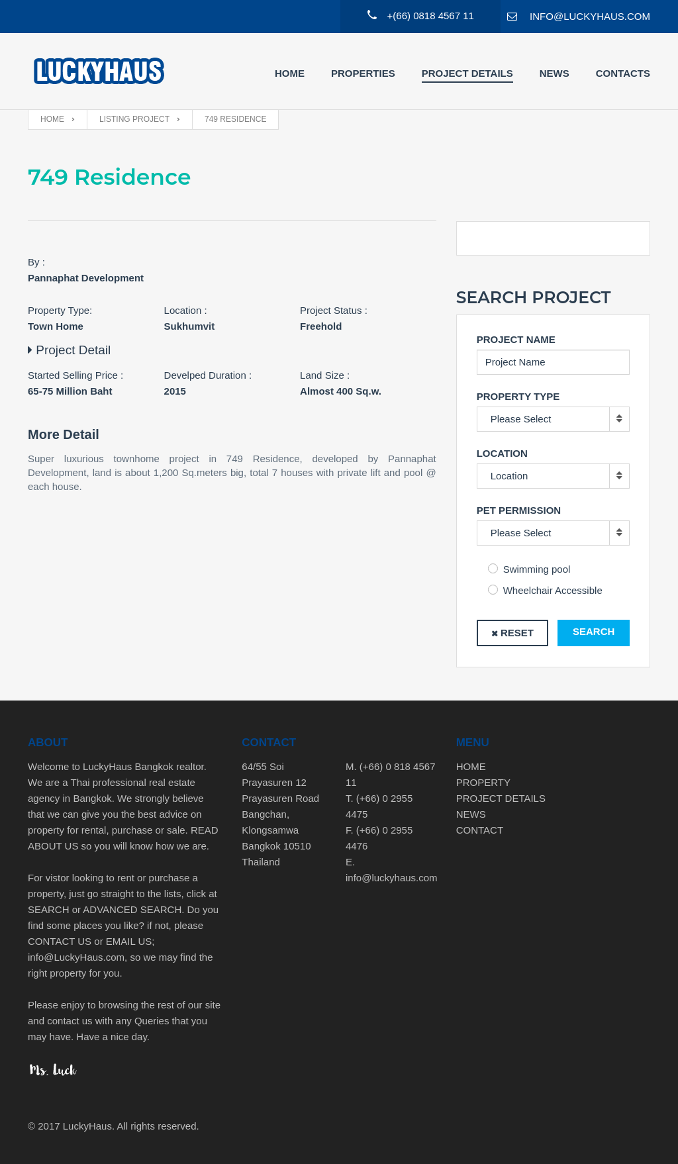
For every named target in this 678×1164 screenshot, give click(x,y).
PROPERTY (483, 782)
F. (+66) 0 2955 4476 (379, 837)
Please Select (521, 418)
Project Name (516, 339)
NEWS (471, 814)
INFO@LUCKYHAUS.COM (590, 16)
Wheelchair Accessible (553, 590)
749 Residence (235, 119)
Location (502, 453)
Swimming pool (537, 569)
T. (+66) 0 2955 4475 (379, 806)
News (554, 73)
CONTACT (479, 830)
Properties (363, 73)
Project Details (467, 73)
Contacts (623, 73)
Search (593, 631)
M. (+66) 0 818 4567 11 (391, 774)
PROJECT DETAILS (501, 798)
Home (290, 73)
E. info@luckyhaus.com (391, 869)
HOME (471, 766)
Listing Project (134, 119)
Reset (517, 632)
